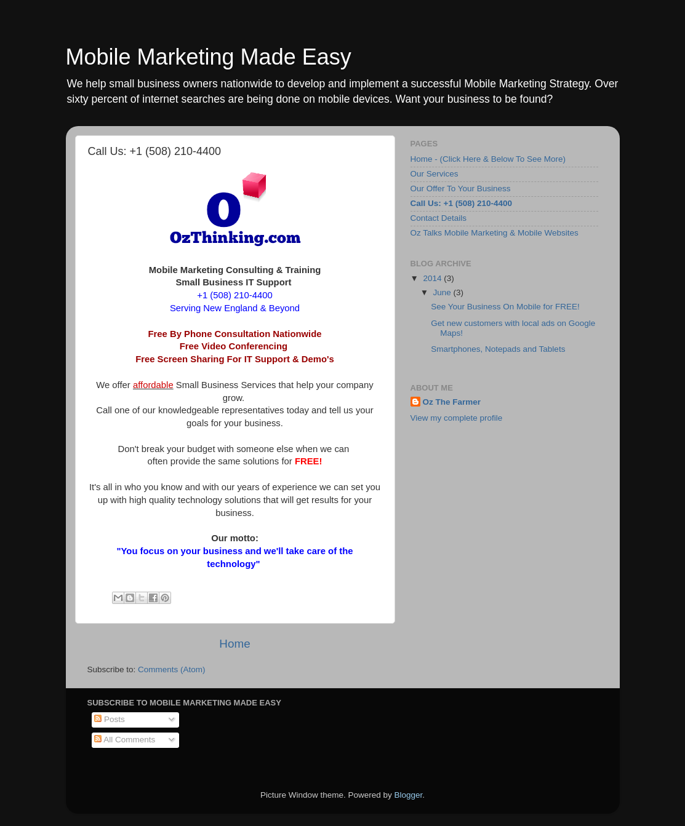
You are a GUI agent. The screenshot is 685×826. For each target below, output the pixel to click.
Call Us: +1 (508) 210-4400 (461, 203)
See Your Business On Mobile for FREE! (505, 306)
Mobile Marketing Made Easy (208, 56)
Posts (109, 719)
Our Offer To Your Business (461, 188)
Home (234, 643)
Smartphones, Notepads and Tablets (498, 349)
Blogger (409, 795)
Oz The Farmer (452, 402)
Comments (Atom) (172, 669)
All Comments (124, 739)
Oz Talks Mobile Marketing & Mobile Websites (495, 232)
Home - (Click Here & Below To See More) (488, 159)
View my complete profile (457, 418)
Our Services (435, 173)
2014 (433, 278)
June (443, 292)
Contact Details (439, 218)
